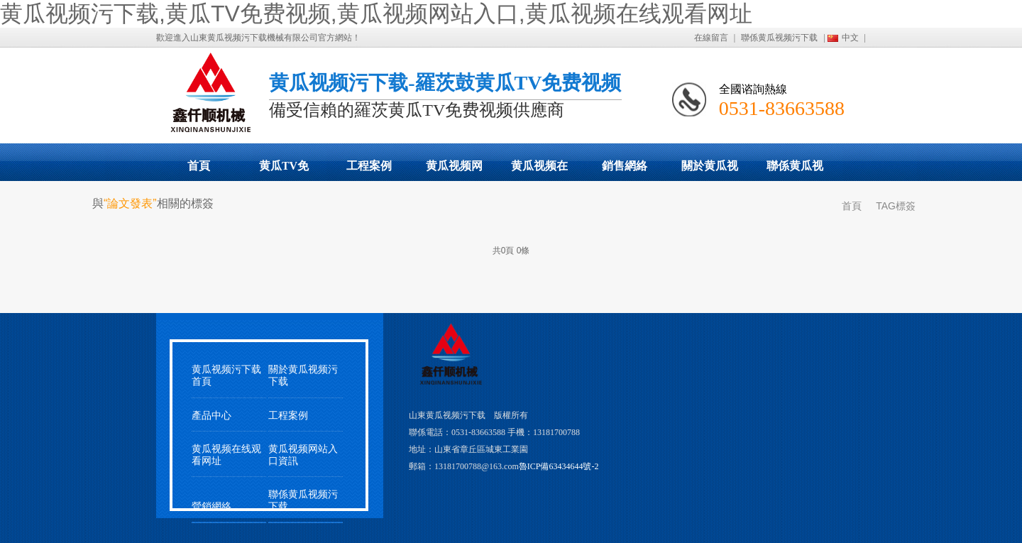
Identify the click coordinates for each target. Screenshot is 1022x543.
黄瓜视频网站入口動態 (454, 170)
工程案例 (369, 166)
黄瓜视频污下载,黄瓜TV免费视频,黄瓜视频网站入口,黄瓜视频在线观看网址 (376, 13)
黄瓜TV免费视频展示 (284, 170)
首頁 (198, 166)
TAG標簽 (896, 206)
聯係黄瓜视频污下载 (779, 38)
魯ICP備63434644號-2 (559, 466)
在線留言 (711, 38)
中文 (850, 38)
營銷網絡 (211, 506)
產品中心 (211, 415)
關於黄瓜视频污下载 (709, 170)
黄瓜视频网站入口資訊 (303, 455)
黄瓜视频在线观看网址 (539, 170)
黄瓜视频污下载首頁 (226, 375)
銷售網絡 (624, 166)
